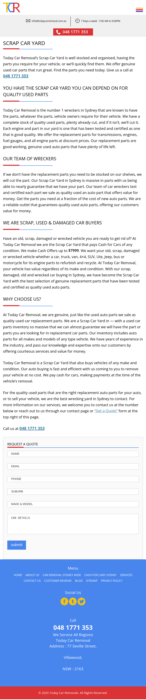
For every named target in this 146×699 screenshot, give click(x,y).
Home (18, 575)
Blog (78, 581)
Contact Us (32, 581)
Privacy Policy (111, 581)
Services (126, 575)
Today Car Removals (64, 693)
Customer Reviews (58, 581)
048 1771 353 (75, 31)
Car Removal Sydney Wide (62, 575)
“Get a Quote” (106, 410)
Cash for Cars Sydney (100, 575)
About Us (32, 575)
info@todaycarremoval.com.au (49, 21)
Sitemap (92, 581)
